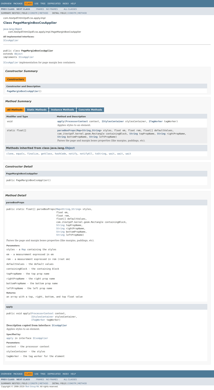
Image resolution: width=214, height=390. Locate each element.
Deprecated (54, 3)
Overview (6, 3)
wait (112, 153)
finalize (32, 153)
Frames (40, 9)
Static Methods (37, 109)
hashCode (60, 153)
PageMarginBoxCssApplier (23, 91)
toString (100, 153)
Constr (33, 13)
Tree (43, 3)
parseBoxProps (66, 130)
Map (79, 130)
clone (9, 153)
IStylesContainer (113, 121)
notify (73, 153)
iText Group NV (32, 386)
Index (66, 3)
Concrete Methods (90, 109)
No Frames (52, 9)
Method (43, 13)
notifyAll (86, 153)
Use (36, 3)
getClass (46, 153)
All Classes (70, 9)
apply (60, 121)
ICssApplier (11, 40)
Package (18, 3)
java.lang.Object (12, 29)
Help (73, 3)
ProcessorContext (77, 121)
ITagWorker (156, 121)
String (86, 130)
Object (18, 53)
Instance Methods (62, 109)
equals (20, 153)
